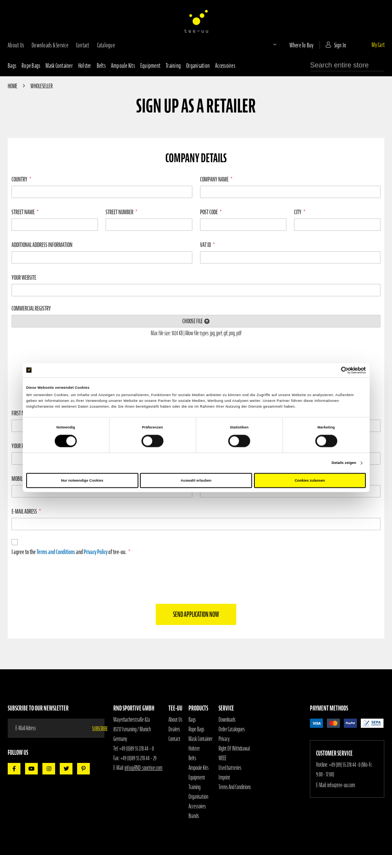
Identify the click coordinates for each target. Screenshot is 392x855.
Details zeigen (343, 463)
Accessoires (225, 65)
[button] (268, 44)
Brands (193, 816)
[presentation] (196, 579)
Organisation (198, 65)
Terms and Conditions (56, 552)
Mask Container (200, 739)
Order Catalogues (232, 729)
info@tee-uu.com (341, 785)
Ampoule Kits (123, 65)
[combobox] (347, 65)
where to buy (301, 45)
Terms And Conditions (235, 787)
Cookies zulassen (310, 480)
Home (13, 86)
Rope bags (31, 65)
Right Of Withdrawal (234, 749)
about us (16, 45)
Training (173, 65)
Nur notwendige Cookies (82, 480)
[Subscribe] (98, 728)
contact (82, 45)
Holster (84, 65)
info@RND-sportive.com (143, 768)
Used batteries (230, 768)
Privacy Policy (96, 552)
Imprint (224, 777)
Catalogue (106, 45)
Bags (12, 65)
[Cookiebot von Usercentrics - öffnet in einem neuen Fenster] (332, 370)
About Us (175, 720)
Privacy (224, 739)
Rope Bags (196, 729)
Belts (101, 65)
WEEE (222, 758)
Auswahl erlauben (195, 480)
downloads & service (50, 45)
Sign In (340, 45)
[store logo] (196, 21)
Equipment (150, 65)
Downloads (227, 720)
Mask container (59, 65)
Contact (174, 739)
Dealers (174, 729)
